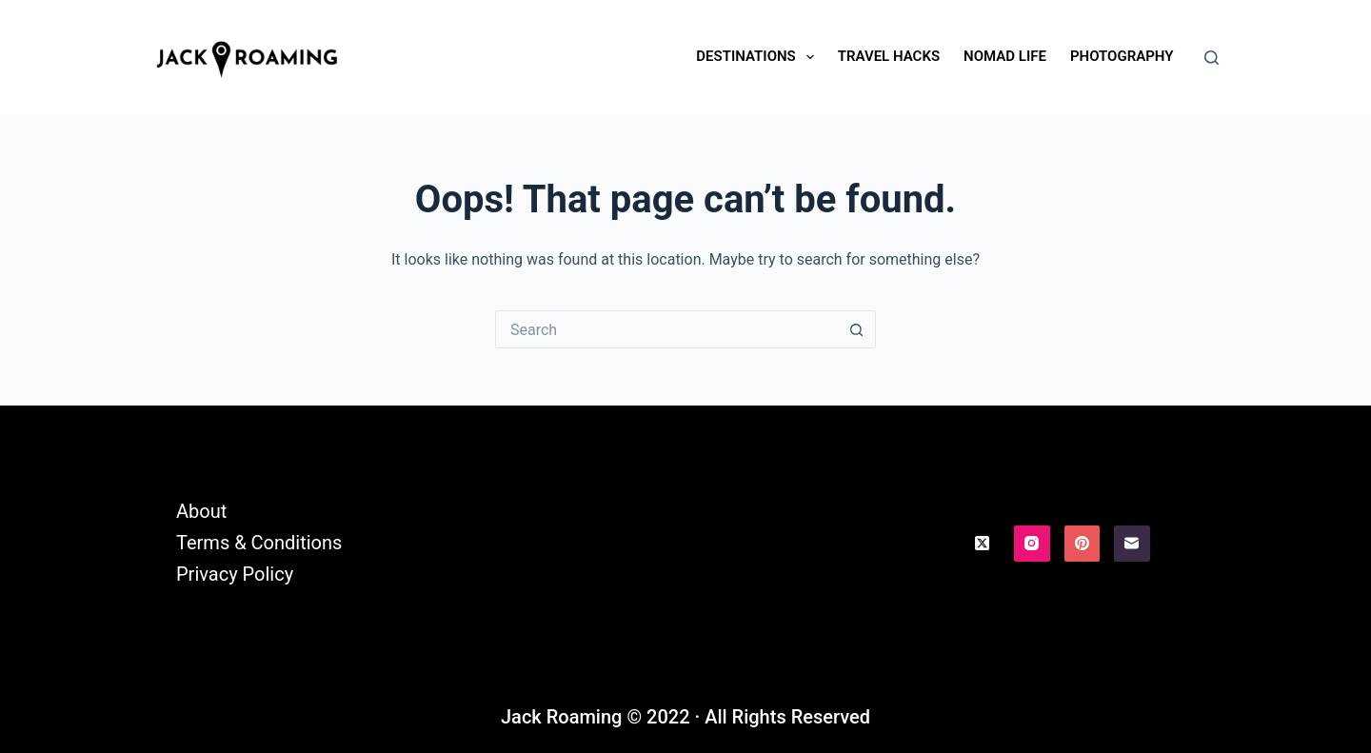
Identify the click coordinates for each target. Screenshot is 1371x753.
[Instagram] (1032, 543)
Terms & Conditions (259, 542)
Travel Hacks (889, 56)
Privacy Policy (234, 574)
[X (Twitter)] (982, 543)
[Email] (1132, 543)
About (201, 511)
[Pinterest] (1082, 543)
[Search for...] (666, 329)
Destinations (758, 57)
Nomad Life (1005, 56)
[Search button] (857, 329)
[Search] (1211, 57)
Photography (1122, 56)
